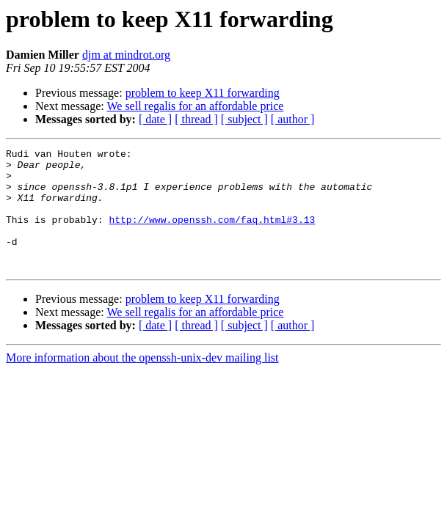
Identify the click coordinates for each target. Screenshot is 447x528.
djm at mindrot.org (126, 54)
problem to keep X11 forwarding (203, 93)
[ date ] (155, 119)
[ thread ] (196, 119)
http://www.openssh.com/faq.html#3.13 (212, 234)
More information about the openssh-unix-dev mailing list (142, 381)
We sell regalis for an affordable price (194, 106)
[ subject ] (244, 119)
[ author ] (293, 119)
